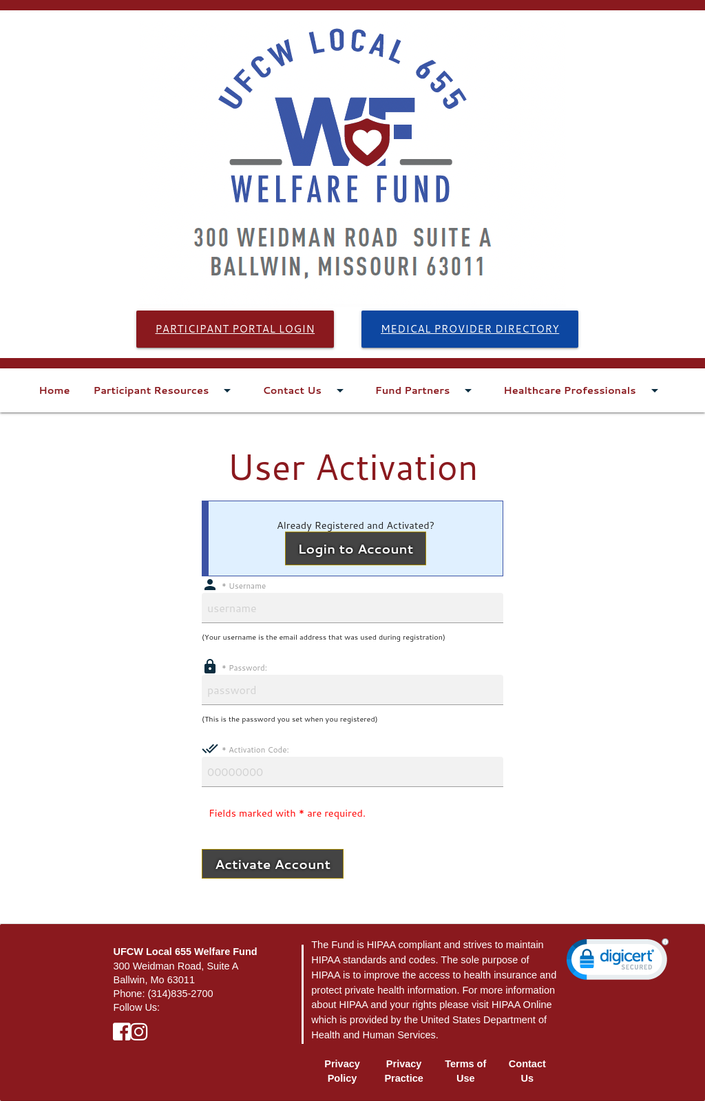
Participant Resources (167, 390)
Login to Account (356, 548)
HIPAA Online (522, 1004)
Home (54, 390)
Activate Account (272, 863)
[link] (617, 962)
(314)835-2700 (180, 993)
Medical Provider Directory (470, 329)
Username (234, 585)
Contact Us (306, 390)
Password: (234, 667)
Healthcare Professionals (584, 390)
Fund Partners (428, 390)
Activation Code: (245, 749)
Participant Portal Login (235, 329)
